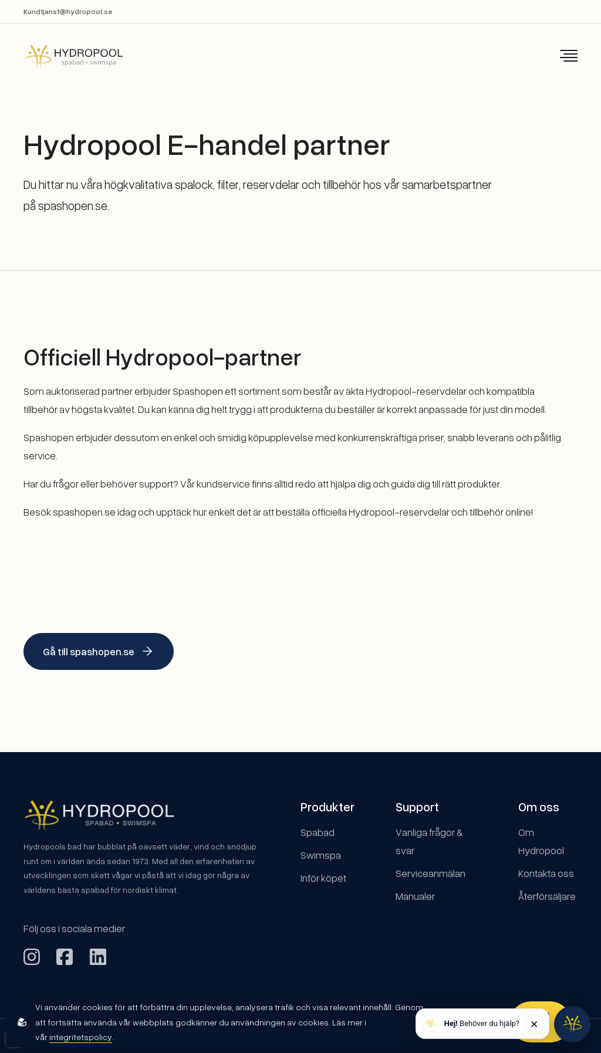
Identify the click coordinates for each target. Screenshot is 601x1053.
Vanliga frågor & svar (429, 841)
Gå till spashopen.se (98, 651)
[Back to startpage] (66, 56)
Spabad (317, 832)
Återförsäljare (547, 896)
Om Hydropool (541, 841)
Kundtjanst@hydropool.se (68, 11)
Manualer (415, 896)
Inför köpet (323, 878)
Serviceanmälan (430, 873)
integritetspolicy (80, 1036)
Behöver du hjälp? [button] (481, 1023)
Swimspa (320, 855)
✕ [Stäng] (534, 1024)
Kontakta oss (546, 873)
